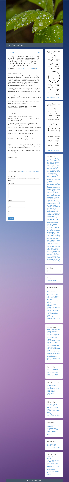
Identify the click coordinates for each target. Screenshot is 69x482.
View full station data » (53, 97)
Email (10, 206)
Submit (11, 218)
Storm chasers (51, 469)
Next (39, 52)
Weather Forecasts (26, 171)
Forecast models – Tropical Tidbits (52, 405)
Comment (11, 183)
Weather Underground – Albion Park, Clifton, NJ (53, 319)
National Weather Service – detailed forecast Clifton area (53, 342)
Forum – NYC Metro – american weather (53, 374)
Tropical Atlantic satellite (53, 447)
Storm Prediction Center (53, 352)
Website (10, 212)
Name (10, 200)
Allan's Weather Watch (15, 45)
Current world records (53, 296)
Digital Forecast (51, 461)
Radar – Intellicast (51, 431)
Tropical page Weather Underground (53, 472)
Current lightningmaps (53, 460)
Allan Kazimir (36, 171)
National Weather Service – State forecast (53, 346)
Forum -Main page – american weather (52, 370)
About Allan (58, 45)
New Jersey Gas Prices (53, 388)
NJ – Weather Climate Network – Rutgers (52, 311)
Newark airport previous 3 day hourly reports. (53, 308)
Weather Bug (50, 317)
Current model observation (51, 292)
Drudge (49, 387)
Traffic (49, 395)
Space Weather (51, 393)
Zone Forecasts (51, 360)
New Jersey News (51, 390)
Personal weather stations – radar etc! (52, 429)
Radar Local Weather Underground (52, 433)
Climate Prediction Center (53, 329)
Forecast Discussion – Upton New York (53, 335)
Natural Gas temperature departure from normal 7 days (53, 466)
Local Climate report (52, 463)
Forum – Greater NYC (52, 372)
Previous (11, 52)
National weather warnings (51, 304)
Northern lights (51, 391)
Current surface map (52, 294)
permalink (18, 173)
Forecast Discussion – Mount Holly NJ (53, 331)
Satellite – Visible (51, 445)
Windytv (49, 474)
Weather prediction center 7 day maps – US (53, 357)
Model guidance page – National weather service (53, 414)
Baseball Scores (51, 385)
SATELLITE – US (51, 444)
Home (50, 45)
